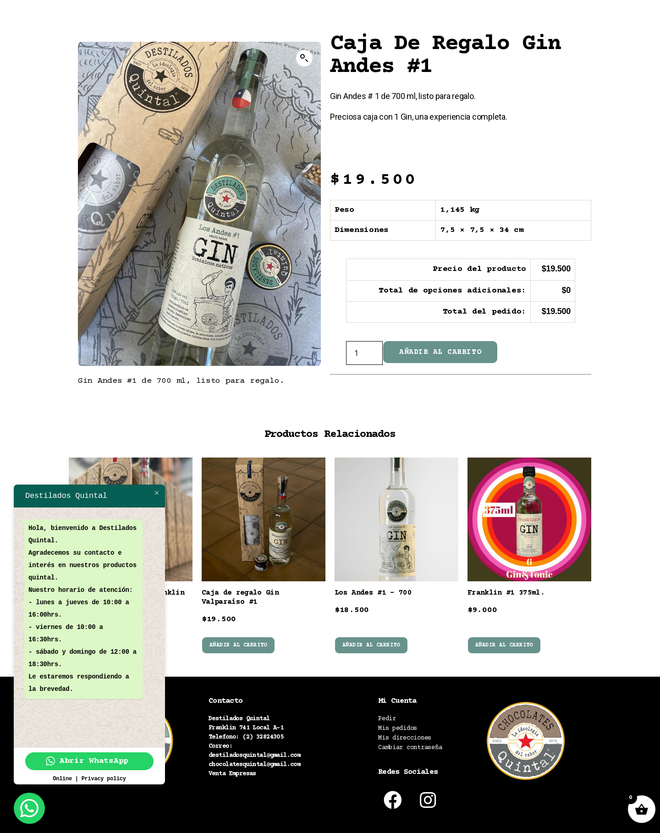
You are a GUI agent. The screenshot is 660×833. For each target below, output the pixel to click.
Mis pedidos (397, 728)
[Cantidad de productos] (364, 353)
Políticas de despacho (246, 792)
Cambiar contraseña (410, 747)
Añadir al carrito (440, 352)
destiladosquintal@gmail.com (254, 755)
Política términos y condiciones (265, 803)
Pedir (387, 719)
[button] (304, 58)
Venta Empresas (232, 774)
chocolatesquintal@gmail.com (254, 764)
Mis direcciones (404, 738)
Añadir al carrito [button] (238, 645)
